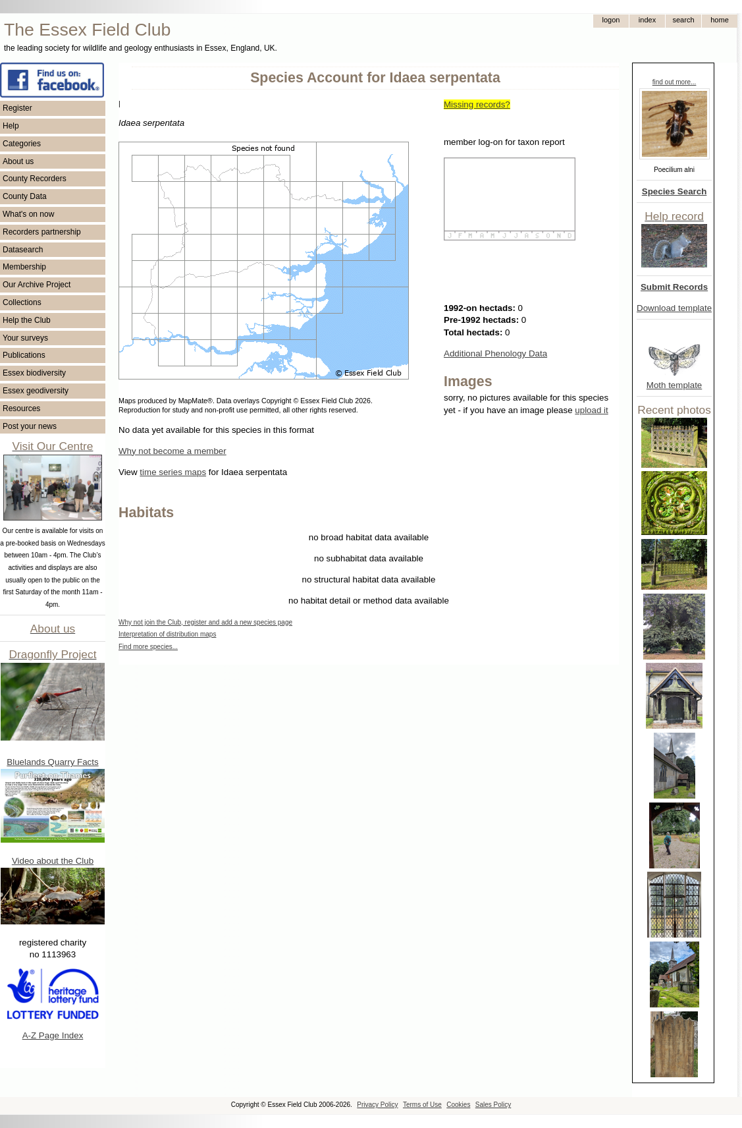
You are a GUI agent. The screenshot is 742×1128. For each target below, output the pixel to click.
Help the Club (27, 320)
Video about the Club (52, 861)
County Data (25, 196)
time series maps (173, 472)
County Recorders (34, 178)
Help (11, 125)
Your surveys (25, 338)
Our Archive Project (36, 284)
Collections (22, 302)
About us (18, 161)
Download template (674, 308)
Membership (24, 266)
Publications (24, 355)
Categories (22, 143)
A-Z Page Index (53, 1035)
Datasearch (23, 249)
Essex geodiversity (35, 390)
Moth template (674, 385)
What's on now (28, 214)
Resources (21, 408)
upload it (591, 410)
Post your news (30, 426)
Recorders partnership (42, 232)
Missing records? (477, 104)
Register (17, 108)
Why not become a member (172, 451)
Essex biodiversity (34, 373)
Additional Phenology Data (495, 353)
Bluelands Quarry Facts (52, 762)
